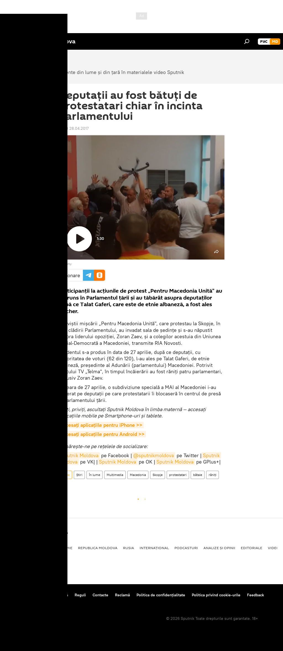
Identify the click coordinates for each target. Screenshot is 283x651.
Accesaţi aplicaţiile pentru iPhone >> (101, 425)
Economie (62, 547)
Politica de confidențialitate (161, 594)
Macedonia (138, 475)
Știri (79, 475)
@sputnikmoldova (153, 455)
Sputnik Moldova (79, 455)
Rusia (128, 547)
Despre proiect (19, 594)
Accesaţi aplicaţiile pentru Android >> (102, 434)
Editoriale (251, 547)
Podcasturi (186, 547)
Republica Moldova (97, 547)
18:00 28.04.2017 (74, 128)
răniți (212, 475)
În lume (94, 475)
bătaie (197, 475)
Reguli (80, 594)
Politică (14, 547)
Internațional (154, 547)
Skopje (158, 475)
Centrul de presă (53, 594)
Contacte (100, 594)
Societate (37, 547)
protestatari (178, 475)
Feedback (255, 594)
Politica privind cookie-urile (216, 594)
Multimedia (115, 475)
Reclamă (122, 594)
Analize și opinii (219, 547)
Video (65, 475)
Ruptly (67, 264)
